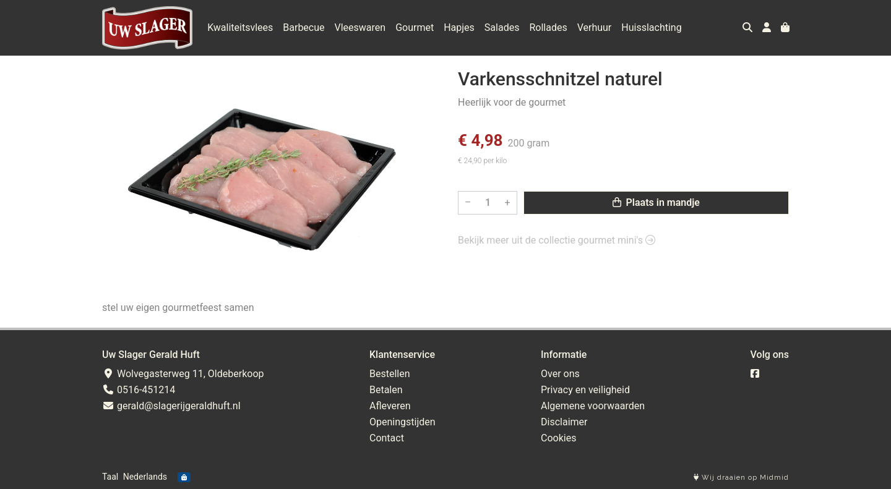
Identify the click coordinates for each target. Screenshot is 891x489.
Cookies (558, 438)
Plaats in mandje (656, 202)
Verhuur (594, 27)
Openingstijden (402, 422)
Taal (110, 477)
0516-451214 (138, 390)
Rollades (548, 27)
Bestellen (389, 374)
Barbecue (303, 27)
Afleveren (390, 406)
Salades (502, 27)
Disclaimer (564, 422)
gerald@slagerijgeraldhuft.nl (171, 406)
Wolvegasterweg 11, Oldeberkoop (183, 374)
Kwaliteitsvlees (240, 27)
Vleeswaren (360, 27)
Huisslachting (651, 27)
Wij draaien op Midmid (741, 478)
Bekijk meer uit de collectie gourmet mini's (556, 240)
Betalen (386, 390)
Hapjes (459, 27)
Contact (386, 438)
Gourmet (414, 27)
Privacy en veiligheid (585, 390)
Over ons (560, 374)
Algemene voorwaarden (593, 406)
